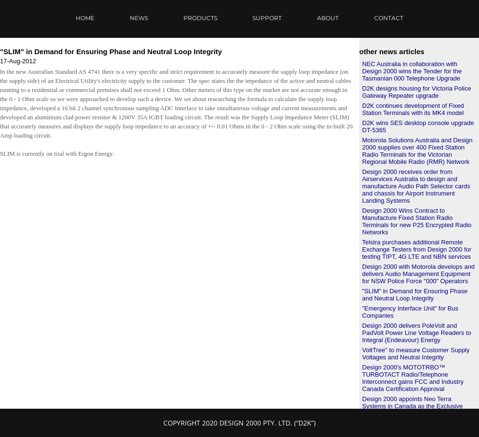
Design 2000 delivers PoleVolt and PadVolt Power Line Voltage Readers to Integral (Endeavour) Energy (416, 333)
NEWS (139, 18)
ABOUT (328, 18)
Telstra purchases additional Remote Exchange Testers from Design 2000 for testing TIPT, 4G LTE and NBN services (416, 249)
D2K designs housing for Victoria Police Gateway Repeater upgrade (416, 92)
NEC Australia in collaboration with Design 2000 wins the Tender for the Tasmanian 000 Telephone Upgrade (412, 71)
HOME (85, 18)
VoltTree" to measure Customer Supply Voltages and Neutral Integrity (416, 353)
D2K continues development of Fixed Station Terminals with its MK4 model (413, 109)
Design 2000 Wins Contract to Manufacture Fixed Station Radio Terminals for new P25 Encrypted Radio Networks (416, 221)
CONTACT (388, 18)
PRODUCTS (200, 18)
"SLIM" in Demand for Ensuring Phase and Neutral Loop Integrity (415, 295)
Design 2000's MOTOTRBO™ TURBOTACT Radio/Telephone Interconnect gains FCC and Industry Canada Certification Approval (413, 378)
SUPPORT (267, 18)
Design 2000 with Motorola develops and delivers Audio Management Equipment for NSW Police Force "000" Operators (418, 274)
